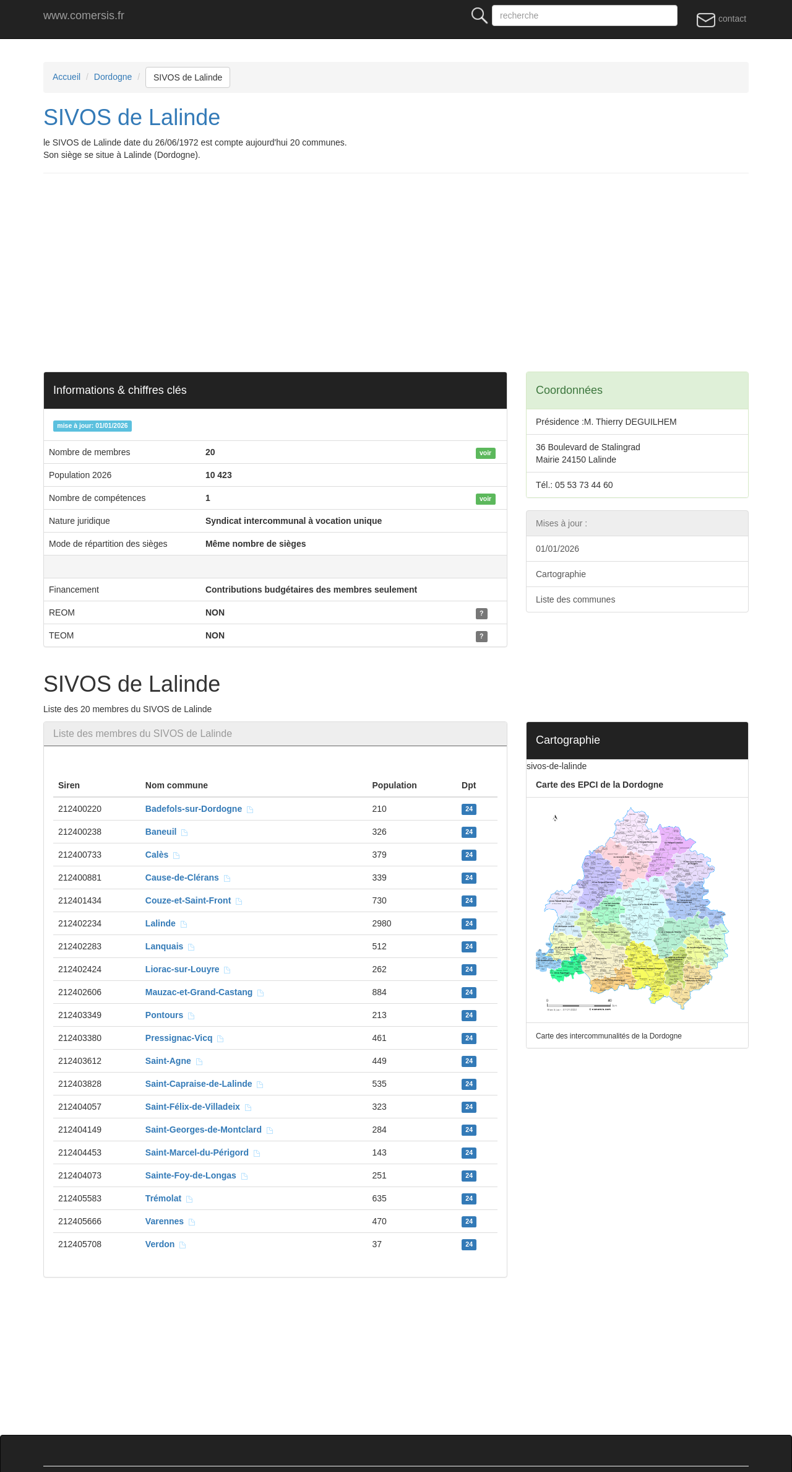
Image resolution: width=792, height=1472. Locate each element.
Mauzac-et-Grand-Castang (205, 992)
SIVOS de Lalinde (187, 77)
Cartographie (561, 574)
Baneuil (167, 832)
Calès (163, 855)
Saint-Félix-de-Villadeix (198, 1107)
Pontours (170, 1015)
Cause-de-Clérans (188, 877)
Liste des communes (575, 599)
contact (721, 19)
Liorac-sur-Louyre (188, 969)
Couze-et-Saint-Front (194, 900)
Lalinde (166, 923)
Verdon (166, 1244)
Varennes (170, 1221)
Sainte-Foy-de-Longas (197, 1175)
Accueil (66, 77)
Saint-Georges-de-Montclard (209, 1129)
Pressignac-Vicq (185, 1038)
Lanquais (170, 946)
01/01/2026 (557, 549)
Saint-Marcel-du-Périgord (203, 1152)
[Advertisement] (414, 272)
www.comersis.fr (83, 15)
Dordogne (113, 77)
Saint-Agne (174, 1061)
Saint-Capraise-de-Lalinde (204, 1084)
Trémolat (169, 1198)
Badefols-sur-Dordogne (199, 809)
